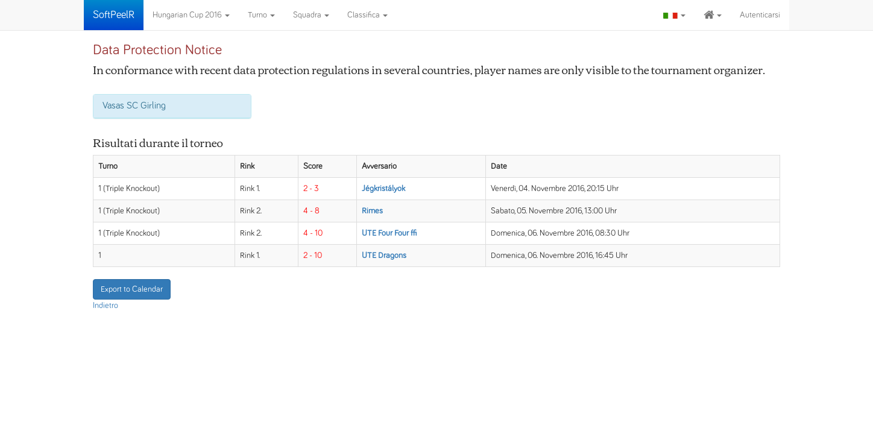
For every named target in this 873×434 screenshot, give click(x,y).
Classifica (367, 15)
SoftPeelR (113, 15)
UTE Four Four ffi (389, 233)
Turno (261, 15)
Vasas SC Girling (134, 105)
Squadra (311, 15)
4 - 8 (311, 211)
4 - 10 (313, 233)
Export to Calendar (132, 289)
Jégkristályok (383, 188)
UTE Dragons (384, 255)
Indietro (105, 305)
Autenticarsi (760, 15)
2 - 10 (312, 255)
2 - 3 (311, 188)
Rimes (372, 211)
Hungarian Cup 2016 (191, 15)
